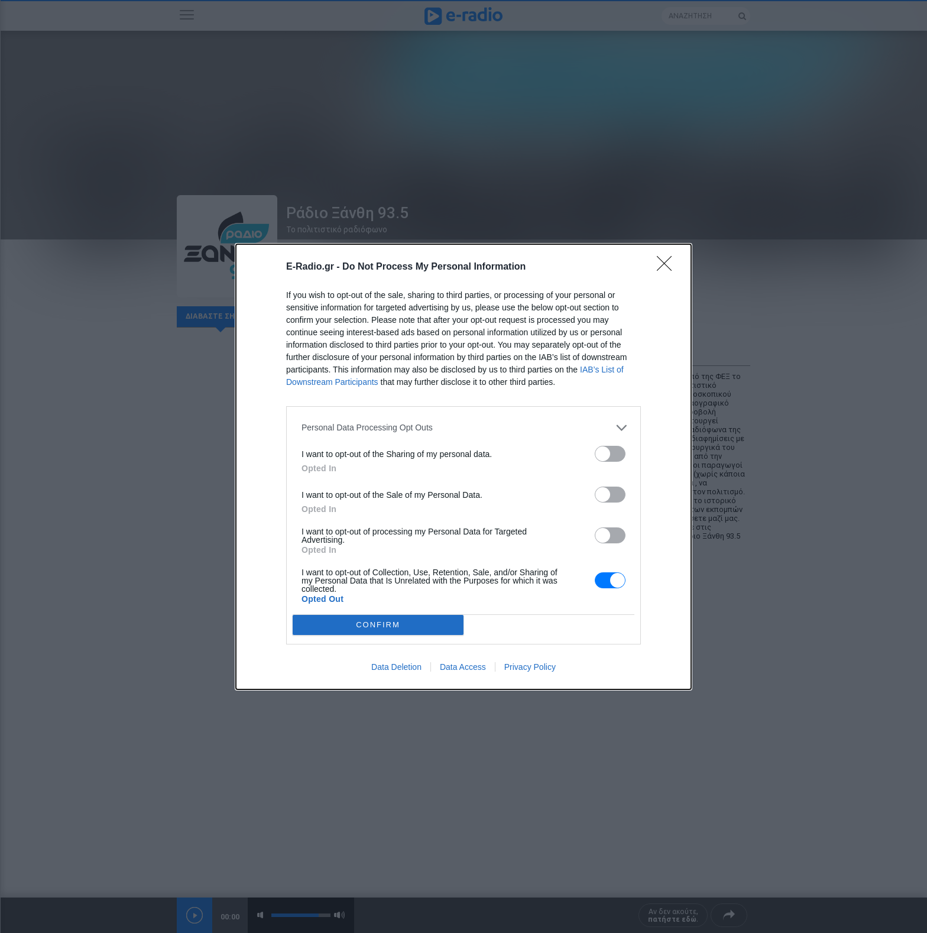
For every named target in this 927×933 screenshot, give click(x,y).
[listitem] (463, 428)
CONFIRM (378, 624)
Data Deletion (396, 667)
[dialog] (463, 466)
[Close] (668, 267)
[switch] (610, 454)
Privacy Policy (530, 667)
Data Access (463, 667)
